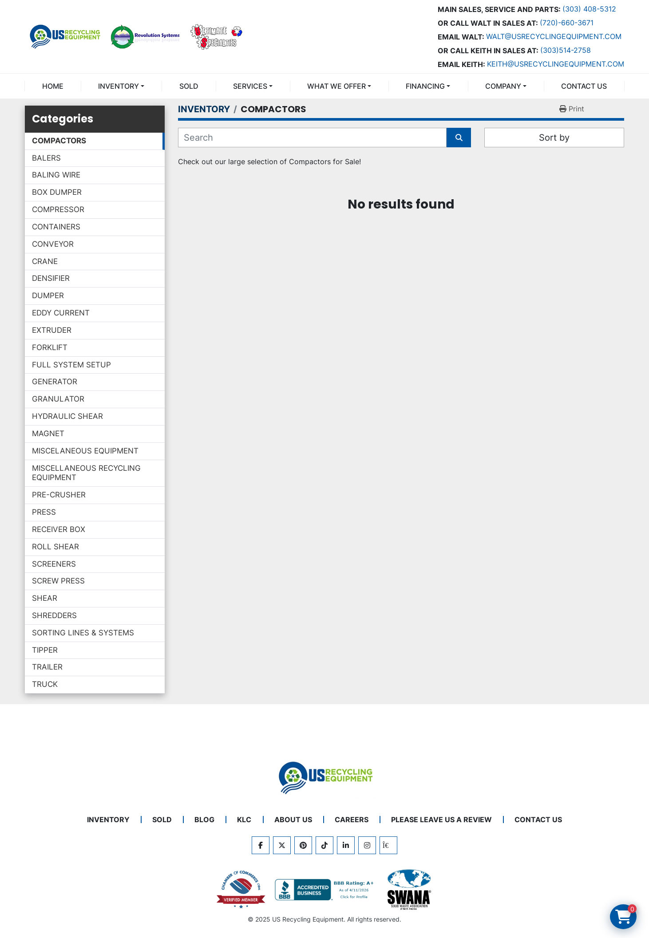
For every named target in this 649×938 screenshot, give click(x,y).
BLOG (204, 819)
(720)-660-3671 (567, 22)
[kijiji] (388, 845)
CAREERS (351, 819)
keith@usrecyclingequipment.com (555, 63)
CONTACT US (584, 86)
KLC (244, 819)
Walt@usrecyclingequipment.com (553, 36)
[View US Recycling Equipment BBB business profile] (326, 889)
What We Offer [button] (336, 86)
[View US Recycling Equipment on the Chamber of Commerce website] (241, 889)
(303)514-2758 (565, 50)
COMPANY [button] (503, 86)
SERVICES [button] (250, 86)
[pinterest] (303, 845)
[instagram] (367, 845)
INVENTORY (118, 86)
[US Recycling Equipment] (324, 776)
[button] (121, 86)
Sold (188, 86)
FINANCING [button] (425, 86)
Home (52, 86)
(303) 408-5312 (589, 8)
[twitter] (282, 845)
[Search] (312, 137)
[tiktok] (324, 845)
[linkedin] (346, 845)
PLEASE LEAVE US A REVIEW (441, 819)
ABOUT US (293, 819)
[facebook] (260, 845)
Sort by (554, 137)
